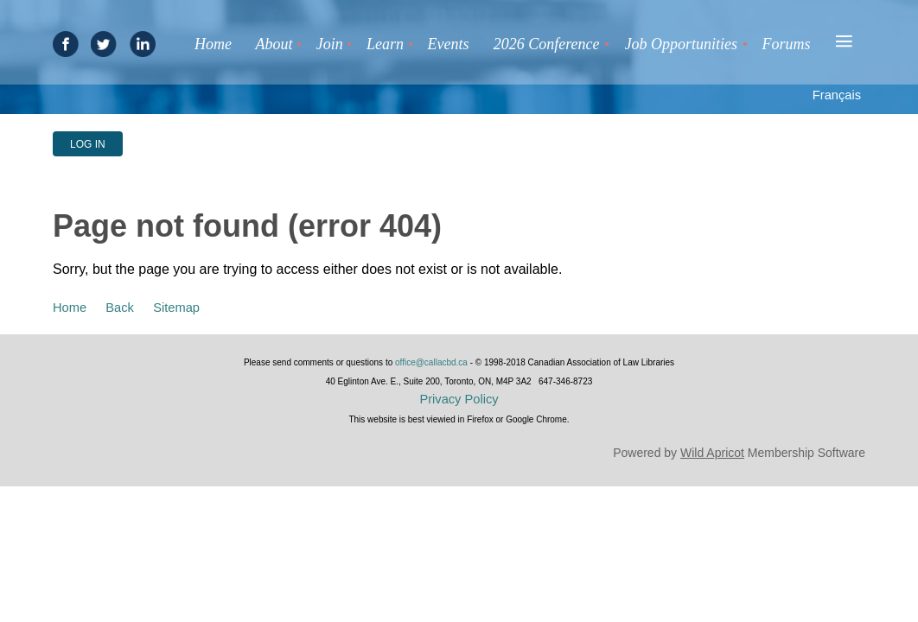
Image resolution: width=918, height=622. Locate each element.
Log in (87, 144)
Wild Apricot (712, 453)
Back (119, 307)
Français (837, 95)
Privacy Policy (458, 399)
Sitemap (176, 307)
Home (69, 307)
